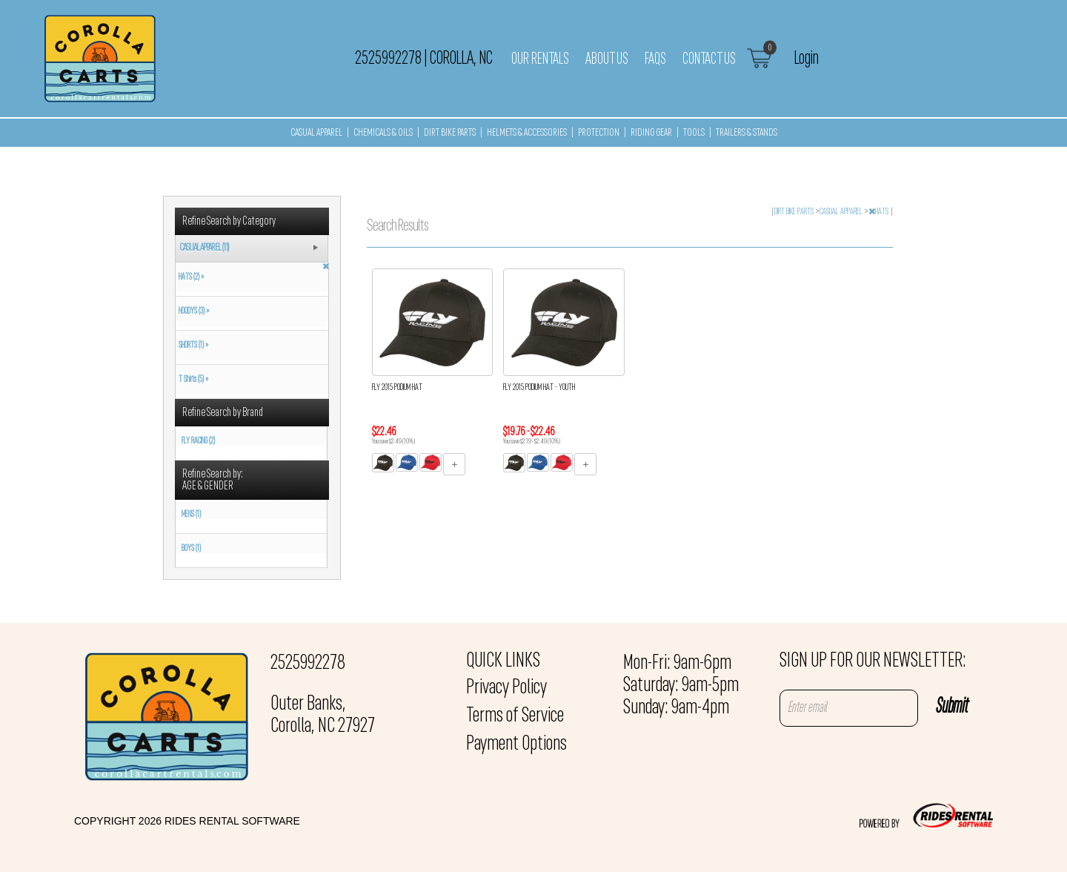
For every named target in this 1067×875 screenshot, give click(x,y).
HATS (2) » (190, 277)
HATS (879, 212)
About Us (606, 59)
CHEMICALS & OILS (383, 133)
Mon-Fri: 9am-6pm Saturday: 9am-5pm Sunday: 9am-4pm (681, 686)
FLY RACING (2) (198, 441)
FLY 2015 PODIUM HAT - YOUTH (539, 387)
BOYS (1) (191, 548)
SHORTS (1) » (192, 345)
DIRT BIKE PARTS (450, 133)
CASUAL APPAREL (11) (204, 248)
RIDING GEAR (651, 133)
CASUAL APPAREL (316, 133)
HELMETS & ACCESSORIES (527, 133)
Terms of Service (515, 716)
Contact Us (709, 59)
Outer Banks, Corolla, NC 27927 (322, 715)
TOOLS (694, 133)
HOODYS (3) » (192, 311)
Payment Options (516, 744)
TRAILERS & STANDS (746, 133)
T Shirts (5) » (192, 379)
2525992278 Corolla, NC (424, 58)
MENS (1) (191, 514)
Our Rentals (540, 59)
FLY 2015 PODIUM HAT (397, 387)
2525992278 (307, 663)
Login (806, 58)
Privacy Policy (506, 688)
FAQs (655, 59)
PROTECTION (598, 133)
